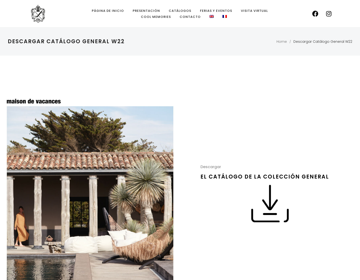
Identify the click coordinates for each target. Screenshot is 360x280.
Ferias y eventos (216, 10)
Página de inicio (108, 10)
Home (281, 41)
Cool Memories (156, 16)
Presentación (146, 10)
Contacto (190, 16)
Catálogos (180, 10)
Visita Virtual (254, 10)
